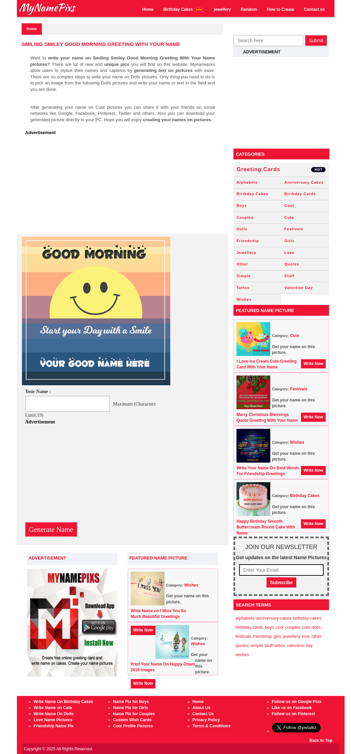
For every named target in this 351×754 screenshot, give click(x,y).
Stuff (289, 276)
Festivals (293, 229)
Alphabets (246, 182)
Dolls (241, 229)
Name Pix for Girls (130, 707)
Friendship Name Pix (54, 726)
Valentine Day (298, 288)
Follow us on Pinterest (293, 713)
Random (249, 9)
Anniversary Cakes (304, 182)
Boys (241, 206)
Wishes (191, 585)
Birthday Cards (300, 194)
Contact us (314, 9)
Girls (289, 241)
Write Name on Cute (53, 707)
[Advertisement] (124, 186)
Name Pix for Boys (131, 701)
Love (289, 253)
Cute (289, 217)
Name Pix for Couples (134, 713)
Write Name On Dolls (54, 713)
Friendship (247, 241)
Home (147, 9)
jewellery (222, 9)
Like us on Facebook (292, 707)
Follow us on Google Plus (297, 701)
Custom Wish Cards (132, 720)
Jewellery (246, 253)
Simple (243, 276)
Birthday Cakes (183, 9)
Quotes (291, 264)
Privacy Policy (206, 720)
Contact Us (203, 713)
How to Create (280, 9)
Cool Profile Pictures (133, 726)
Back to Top (320, 740)
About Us (201, 707)
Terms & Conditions (212, 726)
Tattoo (243, 288)
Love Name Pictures (53, 720)
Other (242, 264)
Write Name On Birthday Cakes (64, 701)
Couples (244, 217)
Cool (289, 206)
